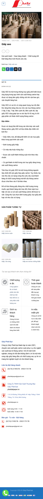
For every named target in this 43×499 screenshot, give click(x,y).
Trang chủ (6, 40)
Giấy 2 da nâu (27, 233)
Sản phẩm (15, 40)
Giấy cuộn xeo (26, 40)
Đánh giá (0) (6, 86)
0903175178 (26, 369)
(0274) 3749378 (14, 369)
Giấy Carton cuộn (7, 233)
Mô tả (4, 82)
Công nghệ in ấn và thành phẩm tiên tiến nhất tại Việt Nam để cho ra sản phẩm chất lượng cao (14, 295)
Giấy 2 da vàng (6, 261)
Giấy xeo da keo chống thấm (32, 261)
